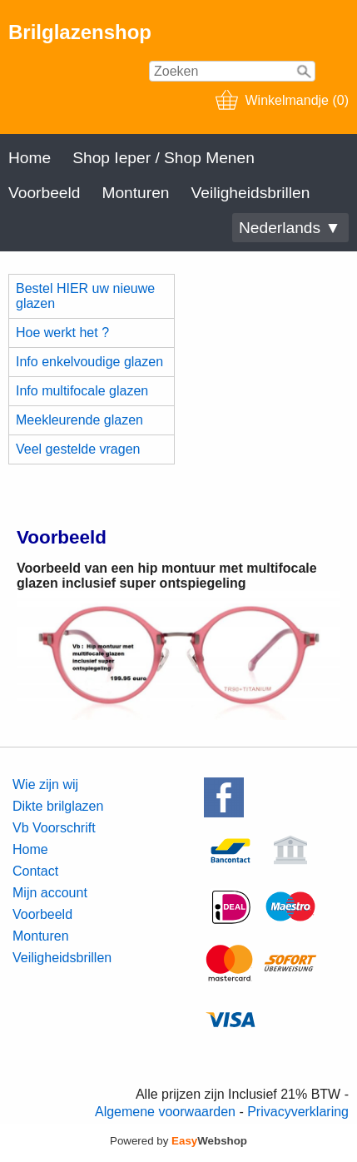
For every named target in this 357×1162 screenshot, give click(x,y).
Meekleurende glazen (79, 420)
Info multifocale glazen (82, 391)
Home (29, 157)
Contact (35, 871)
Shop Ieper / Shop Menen (163, 157)
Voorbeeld (44, 192)
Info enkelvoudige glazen (89, 362)
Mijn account (49, 893)
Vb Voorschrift (54, 828)
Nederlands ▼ (289, 227)
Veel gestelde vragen (78, 449)
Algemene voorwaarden (165, 1112)
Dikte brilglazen (57, 806)
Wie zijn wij (45, 784)
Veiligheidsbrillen (250, 192)
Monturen (135, 192)
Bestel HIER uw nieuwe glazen (85, 295)
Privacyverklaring (298, 1112)
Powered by (178, 1141)
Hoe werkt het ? (62, 332)
